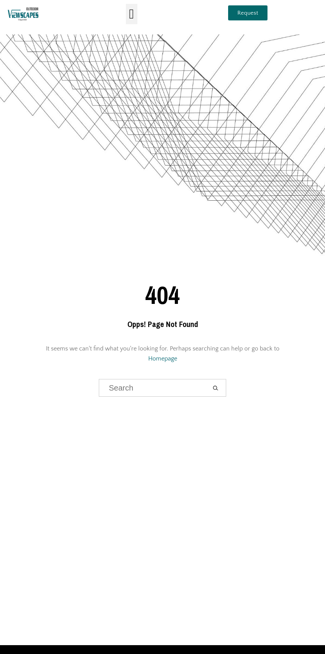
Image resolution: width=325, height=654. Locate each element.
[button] (131, 14)
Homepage (162, 358)
